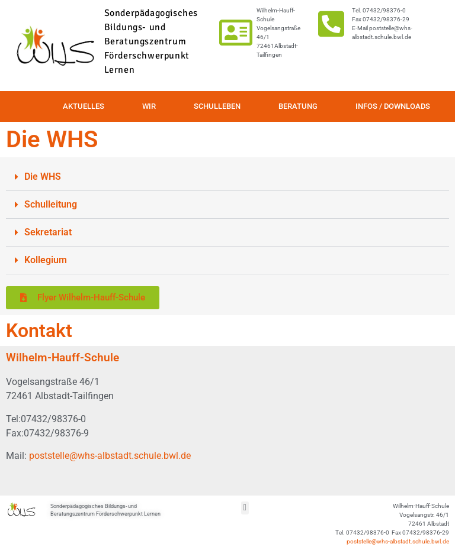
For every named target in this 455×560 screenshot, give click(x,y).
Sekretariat (48, 232)
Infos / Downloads (392, 106)
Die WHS (42, 176)
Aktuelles (83, 106)
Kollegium (45, 260)
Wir (149, 106)
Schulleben (217, 106)
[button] (227, 177)
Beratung (298, 106)
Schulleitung (50, 204)
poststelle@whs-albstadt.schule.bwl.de (110, 455)
